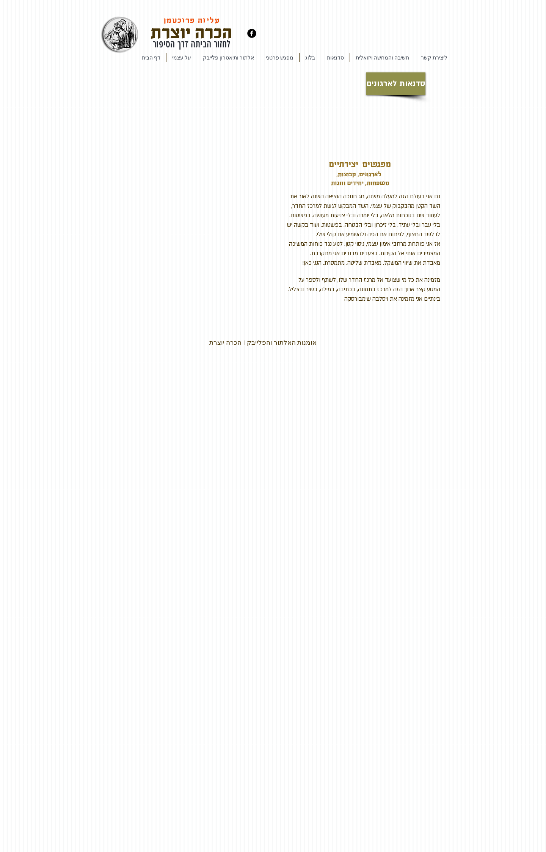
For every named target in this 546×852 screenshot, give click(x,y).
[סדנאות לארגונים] (395, 83)
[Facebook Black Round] (251, 33)
